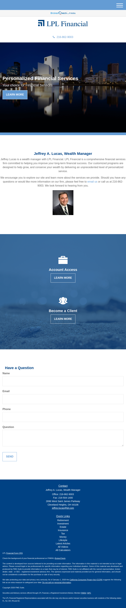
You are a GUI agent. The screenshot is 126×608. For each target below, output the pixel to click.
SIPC (89, 593)
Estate (63, 527)
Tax (63, 533)
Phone (6, 409)
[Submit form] (9, 456)
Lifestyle (63, 540)
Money (62, 537)
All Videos (63, 546)
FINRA (83, 593)
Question (8, 427)
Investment (63, 523)
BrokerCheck (60, 558)
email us (92, 181)
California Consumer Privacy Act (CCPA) (86, 580)
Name (6, 373)
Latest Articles (63, 543)
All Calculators (63, 550)
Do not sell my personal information (56, 582)
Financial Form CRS (14, 553)
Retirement (63, 520)
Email (6, 391)
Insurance (63, 530)
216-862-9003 (63, 37)
